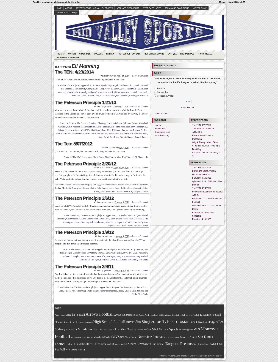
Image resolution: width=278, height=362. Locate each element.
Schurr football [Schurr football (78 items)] (74, 344)
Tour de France (141, 137)
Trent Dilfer (121, 225)
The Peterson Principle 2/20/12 (85, 163)
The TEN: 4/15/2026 (201, 167)
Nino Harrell (117, 191)
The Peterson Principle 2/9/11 (84, 266)
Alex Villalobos (122, 249)
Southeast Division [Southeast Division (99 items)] (94, 344)
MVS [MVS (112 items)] (116, 337)
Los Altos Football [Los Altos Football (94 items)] (126, 329)
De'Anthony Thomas (95, 253)
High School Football (129, 54)
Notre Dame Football (81, 133)
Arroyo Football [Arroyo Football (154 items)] (99, 314)
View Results (187, 107)
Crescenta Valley (165, 95)
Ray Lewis (124, 133)
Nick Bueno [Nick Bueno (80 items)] (131, 337)
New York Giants (79, 95)
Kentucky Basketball (88, 92)
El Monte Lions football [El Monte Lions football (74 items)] (66, 322)
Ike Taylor (75, 256)
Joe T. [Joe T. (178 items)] (160, 321)
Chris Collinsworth (90, 218)
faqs (74, 12)
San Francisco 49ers (138, 133)
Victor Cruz (132, 225)
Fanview (110, 54)
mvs (111, 76)
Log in (158, 125)
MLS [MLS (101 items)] (196, 329)
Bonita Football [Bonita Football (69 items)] (178, 315)
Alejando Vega (105, 85)
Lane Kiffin (100, 256)
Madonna (137, 218)
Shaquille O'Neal (140, 191)
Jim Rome (115, 127)
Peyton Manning (112, 133)
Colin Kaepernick (74, 127)
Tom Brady (114, 137)
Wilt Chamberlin (141, 157)
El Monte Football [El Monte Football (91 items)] (210, 314)
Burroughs (162, 92)
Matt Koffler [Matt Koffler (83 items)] (144, 329)
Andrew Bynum (110, 184)
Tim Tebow (132, 259)
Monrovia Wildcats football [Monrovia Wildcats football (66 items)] (82, 337)
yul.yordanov (215, 356)
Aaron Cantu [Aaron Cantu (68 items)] (60, 315)
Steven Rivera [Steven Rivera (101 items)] (137, 344)
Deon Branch (116, 218)
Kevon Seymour (87, 256)
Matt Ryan (95, 130)
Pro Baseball (187, 54)
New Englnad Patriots (138, 130)
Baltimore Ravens (130, 123)
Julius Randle (72, 92)
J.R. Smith (66, 188)
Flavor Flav (127, 218)
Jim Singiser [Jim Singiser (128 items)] (144, 322)
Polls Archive (161, 113)
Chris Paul (134, 184)
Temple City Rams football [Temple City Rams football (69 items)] (204, 344)
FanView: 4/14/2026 (201, 178)
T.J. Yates (122, 259)
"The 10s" (60, 54)
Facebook (66, 256)
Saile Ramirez (138, 291)
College (98, 54)
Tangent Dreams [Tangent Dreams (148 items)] (179, 343)
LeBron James (127, 188)
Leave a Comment (140, 76)
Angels (116, 85)
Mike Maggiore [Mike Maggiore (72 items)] (186, 329)
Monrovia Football (129, 92)
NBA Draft (142, 92)
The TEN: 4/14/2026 (201, 188)
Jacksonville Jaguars (134, 89)
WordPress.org (162, 135)
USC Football (122, 95)
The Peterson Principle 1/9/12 (84, 232)
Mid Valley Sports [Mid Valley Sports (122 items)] (165, 329)
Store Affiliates (152, 8)
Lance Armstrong (72, 130)
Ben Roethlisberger (128, 287)
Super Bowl (104, 137)
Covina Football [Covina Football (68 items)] (192, 315)
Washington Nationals (138, 95)
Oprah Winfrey (97, 133)
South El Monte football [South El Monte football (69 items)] (116, 344)
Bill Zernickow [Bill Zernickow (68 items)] (165, 315)
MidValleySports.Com (170, 356)
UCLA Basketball (107, 95)
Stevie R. (114, 259)
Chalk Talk (85, 54)
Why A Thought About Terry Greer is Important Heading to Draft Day (206, 146)
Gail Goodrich (79, 89)
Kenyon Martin (89, 188)
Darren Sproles (79, 253)
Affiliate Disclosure (127, 8)
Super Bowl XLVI (125, 222)
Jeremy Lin (76, 188)
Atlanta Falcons (115, 123)
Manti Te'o (85, 130)
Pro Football (205, 54)
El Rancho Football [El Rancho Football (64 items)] (85, 322)
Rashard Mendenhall (108, 291)
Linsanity (138, 188)
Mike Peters (106, 191)
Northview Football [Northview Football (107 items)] (151, 337)
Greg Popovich (106, 89)
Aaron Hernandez (119, 215)
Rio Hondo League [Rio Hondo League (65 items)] (171, 337)
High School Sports (154, 54)
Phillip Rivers (93, 291)
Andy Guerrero (136, 249)
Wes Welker (143, 225)
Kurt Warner (127, 157)
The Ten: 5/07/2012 (73, 143)
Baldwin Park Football (129, 85)
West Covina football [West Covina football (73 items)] (75, 350)
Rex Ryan (95, 259)
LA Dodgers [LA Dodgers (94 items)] (210, 322)
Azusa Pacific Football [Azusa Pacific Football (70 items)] (148, 315)
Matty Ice (120, 256)
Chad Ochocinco (73, 218)
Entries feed (160, 128)
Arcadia (161, 88)
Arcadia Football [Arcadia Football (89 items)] (75, 314)
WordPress (194, 356)
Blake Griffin (123, 184)
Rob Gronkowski (97, 222)
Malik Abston (114, 92)
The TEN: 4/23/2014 (74, 72)
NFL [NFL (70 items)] (122, 337)
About (68, 8)
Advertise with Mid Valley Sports (94, 8)
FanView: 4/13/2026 (201, 219)
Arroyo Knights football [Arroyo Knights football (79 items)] (126, 315)
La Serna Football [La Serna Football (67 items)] (107, 330)
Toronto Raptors (127, 137)
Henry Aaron (118, 89)
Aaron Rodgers (134, 215)
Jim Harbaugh (104, 127)
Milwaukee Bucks (120, 130)
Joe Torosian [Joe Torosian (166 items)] (177, 321)
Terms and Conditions (177, 8)
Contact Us (62, 12)
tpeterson (107, 106)
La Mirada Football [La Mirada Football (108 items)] (86, 329)
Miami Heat (106, 130)
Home (59, 8)
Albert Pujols (92, 85)
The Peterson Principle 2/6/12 (84, 198)
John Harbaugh (137, 127)
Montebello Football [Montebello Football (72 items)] (103, 337)
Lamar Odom (114, 188)
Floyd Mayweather (113, 157)
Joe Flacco (125, 127)
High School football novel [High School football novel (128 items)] (114, 322)
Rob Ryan (104, 259)
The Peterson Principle (67, 58)
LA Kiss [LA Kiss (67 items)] (69, 330)
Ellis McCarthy (140, 253)
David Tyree (104, 218)
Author (72, 54)
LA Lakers (102, 92)
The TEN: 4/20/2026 (201, 125)
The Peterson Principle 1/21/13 (85, 102)
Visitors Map (200, 8)
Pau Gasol (128, 191)
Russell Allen (93, 95)
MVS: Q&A (172, 54)
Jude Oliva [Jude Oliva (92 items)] (196, 322)
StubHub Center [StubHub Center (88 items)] (155, 343)
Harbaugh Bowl (90, 127)
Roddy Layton (124, 291)
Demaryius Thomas (113, 253)
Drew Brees (128, 253)
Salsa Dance (110, 222)
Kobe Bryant (102, 188)
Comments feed (162, 132)
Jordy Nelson (65, 291)
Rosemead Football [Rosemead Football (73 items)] (188, 337)
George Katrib (92, 89)
